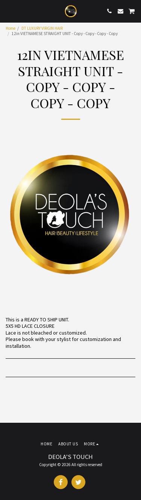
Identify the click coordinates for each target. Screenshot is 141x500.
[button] (8, 10)
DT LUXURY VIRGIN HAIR (42, 28)
